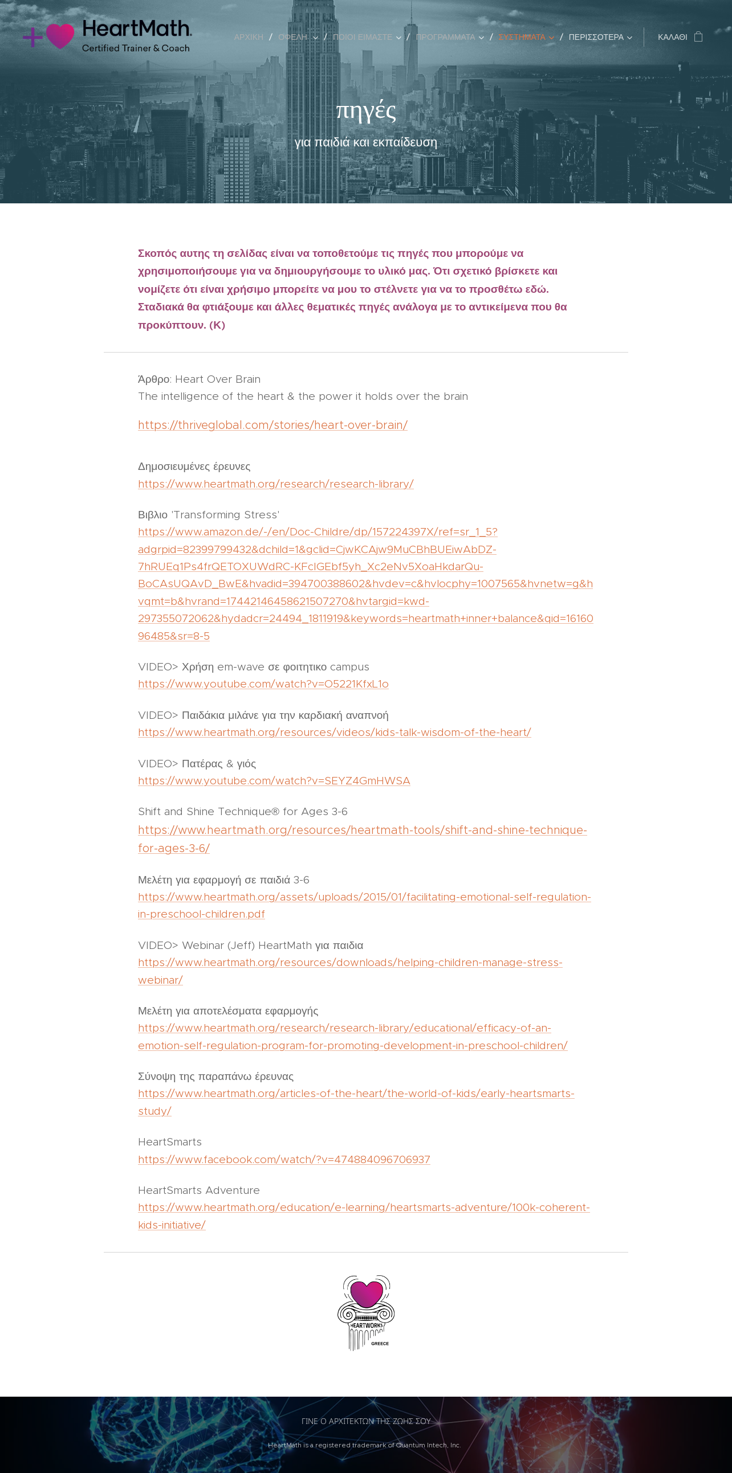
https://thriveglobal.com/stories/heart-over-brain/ (273, 425)
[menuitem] (252, 37)
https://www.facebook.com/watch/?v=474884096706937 (284, 1159)
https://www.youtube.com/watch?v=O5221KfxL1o (263, 683)
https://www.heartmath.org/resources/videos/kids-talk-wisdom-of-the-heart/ (334, 732)
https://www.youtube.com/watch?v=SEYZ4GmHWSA (274, 780)
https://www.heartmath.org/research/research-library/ (276, 483)
